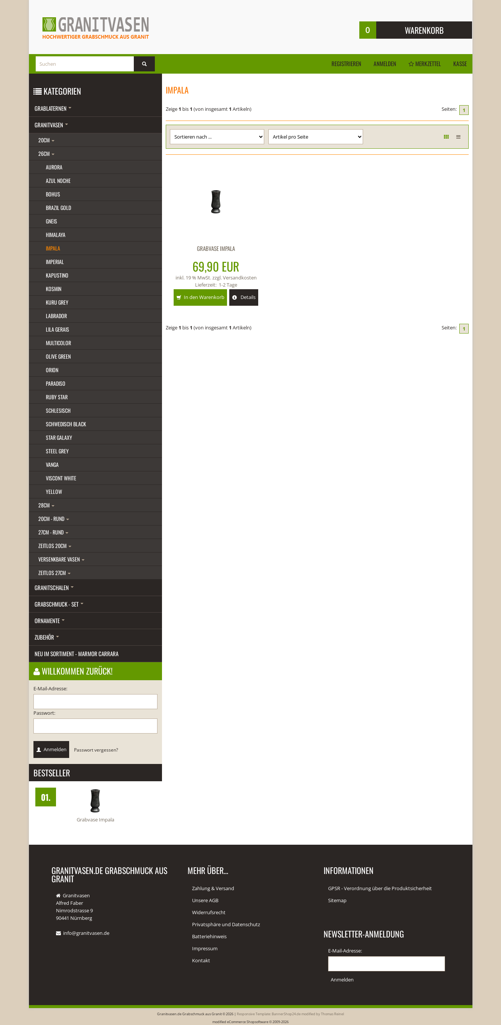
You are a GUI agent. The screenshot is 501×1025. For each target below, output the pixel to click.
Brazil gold (58, 207)
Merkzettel (422, 63)
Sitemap (337, 900)
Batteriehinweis (209, 936)
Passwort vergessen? (96, 750)
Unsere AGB (205, 900)
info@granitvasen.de (86, 933)
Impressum (205, 948)
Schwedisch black (66, 424)
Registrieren (340, 63)
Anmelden (380, 63)
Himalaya (55, 235)
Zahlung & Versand (213, 888)
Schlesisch (58, 410)
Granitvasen (51, 125)
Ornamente (50, 620)
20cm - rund (53, 518)
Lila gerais (57, 329)
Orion (52, 370)
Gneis (51, 221)
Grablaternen (53, 108)
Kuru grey (57, 302)
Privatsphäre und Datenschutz (226, 924)
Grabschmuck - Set (59, 604)
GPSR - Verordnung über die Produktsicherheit (380, 888)
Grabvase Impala (216, 248)
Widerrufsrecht (209, 912)
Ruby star (57, 397)
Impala (53, 248)
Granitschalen (54, 587)
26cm (46, 153)
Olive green (58, 356)
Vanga (52, 464)
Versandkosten (240, 277)
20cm (46, 140)
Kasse (459, 63)
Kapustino (57, 275)
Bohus (53, 194)
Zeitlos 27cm (54, 573)
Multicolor (58, 343)
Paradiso (55, 383)
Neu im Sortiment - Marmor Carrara (76, 653)
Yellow (54, 491)
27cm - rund (53, 532)
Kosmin (53, 289)
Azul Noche (58, 180)
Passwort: (44, 712)
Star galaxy (59, 437)
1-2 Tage (228, 284)
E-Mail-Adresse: (50, 688)
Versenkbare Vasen (61, 559)
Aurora (54, 167)
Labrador (56, 316)
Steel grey (57, 451)
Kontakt (201, 960)
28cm (46, 505)
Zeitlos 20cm (54, 545)
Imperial (55, 262)
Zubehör (47, 637)
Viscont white (61, 478)
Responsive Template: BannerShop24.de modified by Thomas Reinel (290, 1013)
